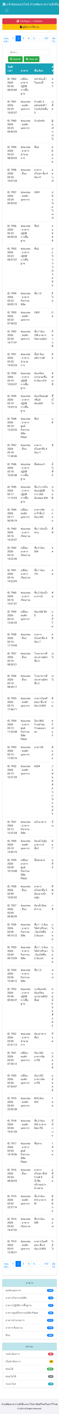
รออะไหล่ (29, 1383)
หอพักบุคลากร (29, 1290)
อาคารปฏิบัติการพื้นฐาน (29, 1305)
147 (46, 38)
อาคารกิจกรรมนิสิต (29, 1297)
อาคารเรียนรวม (29, 1327)
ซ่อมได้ (29, 1368)
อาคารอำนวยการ (29, 1320)
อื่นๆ (29, 1335)
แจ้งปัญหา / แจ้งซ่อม (29, 21)
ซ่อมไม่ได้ (29, 1376)
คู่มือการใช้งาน (29, 26)
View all (31, 59)
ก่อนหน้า (6, 40)
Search (15, 59)
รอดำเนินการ (29, 1354)
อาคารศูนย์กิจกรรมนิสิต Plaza (29, 1312)
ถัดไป (53, 40)
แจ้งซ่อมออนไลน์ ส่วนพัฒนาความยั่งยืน (30, 4)
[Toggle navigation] (6, 10)
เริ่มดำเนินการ (29, 1361)
